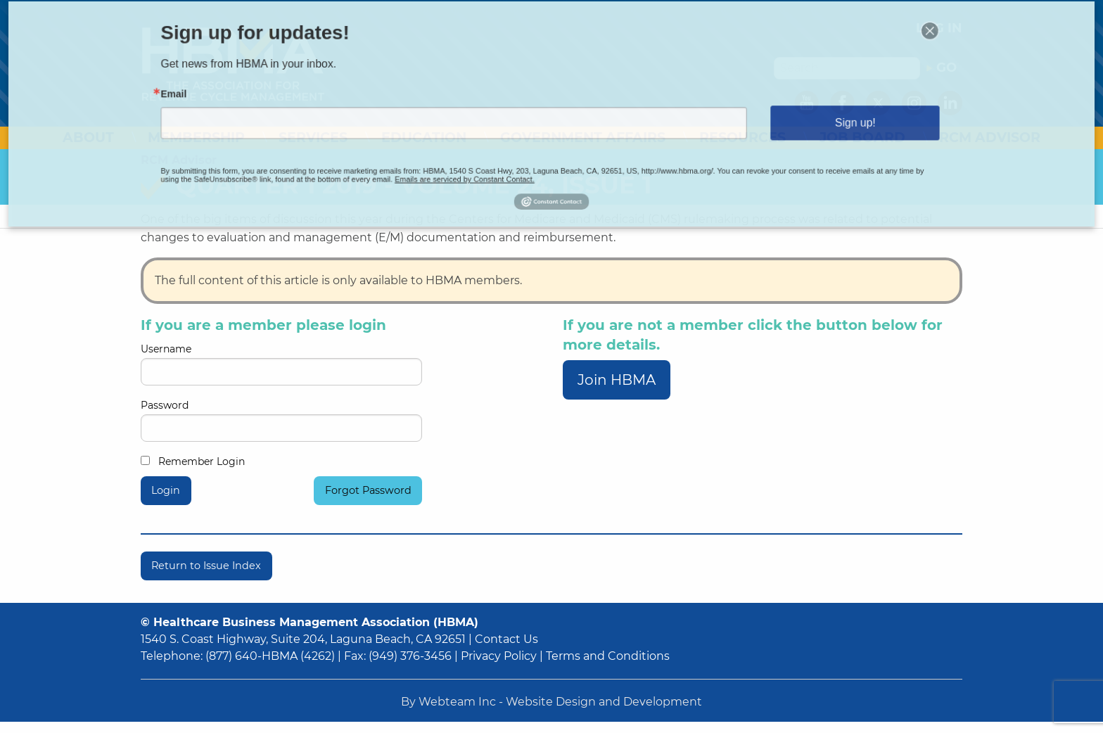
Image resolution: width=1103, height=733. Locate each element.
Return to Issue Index (206, 565)
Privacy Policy (499, 656)
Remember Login (193, 461)
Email (258, 98)
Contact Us (506, 639)
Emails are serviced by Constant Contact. (484, 164)
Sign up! (787, 120)
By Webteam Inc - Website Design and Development (551, 701)
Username (281, 364)
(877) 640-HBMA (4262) (270, 656)
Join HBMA (617, 379)
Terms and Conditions (608, 656)
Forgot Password (368, 490)
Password (281, 420)
